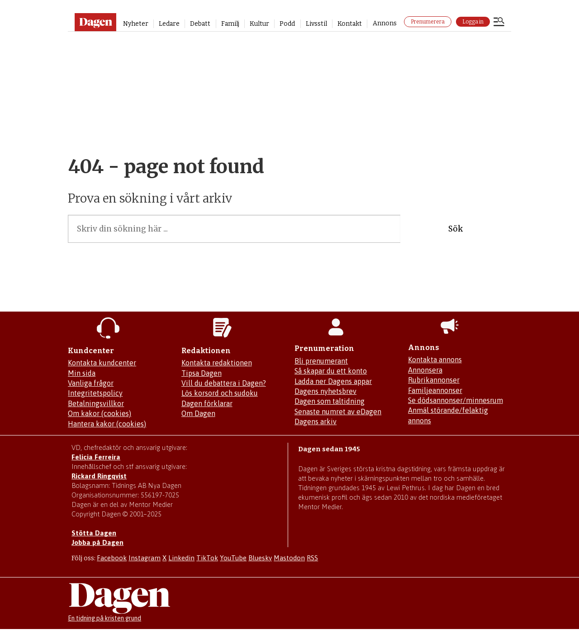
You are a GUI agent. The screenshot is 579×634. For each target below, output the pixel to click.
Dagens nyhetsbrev (325, 391)
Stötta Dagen (93, 533)
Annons (385, 23)
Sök (455, 229)
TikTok (207, 558)
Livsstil (316, 24)
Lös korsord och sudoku (219, 393)
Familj (230, 24)
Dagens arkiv (315, 421)
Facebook (112, 558)
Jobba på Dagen (97, 542)
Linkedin (181, 558)
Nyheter (135, 24)
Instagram (144, 558)
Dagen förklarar (207, 403)
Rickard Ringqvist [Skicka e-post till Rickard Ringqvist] (99, 476)
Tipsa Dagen (201, 373)
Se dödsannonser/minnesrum (455, 400)
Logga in (473, 22)
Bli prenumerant (321, 361)
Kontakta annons (435, 359)
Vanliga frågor (91, 383)
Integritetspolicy (95, 393)
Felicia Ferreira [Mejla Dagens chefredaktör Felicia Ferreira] (95, 457)
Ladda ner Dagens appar (333, 381)
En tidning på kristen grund (104, 618)
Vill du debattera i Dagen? (223, 383)
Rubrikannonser (434, 380)
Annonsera (425, 370)
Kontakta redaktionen (216, 363)
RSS (312, 558)
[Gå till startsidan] (95, 22)
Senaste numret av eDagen (337, 411)
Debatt (200, 24)
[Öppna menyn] (499, 22)
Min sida (81, 373)
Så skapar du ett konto (330, 371)
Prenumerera (428, 22)
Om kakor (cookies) (99, 413)
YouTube (233, 558)
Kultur (259, 24)
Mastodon (289, 558)
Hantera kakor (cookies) (107, 424)
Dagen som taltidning (329, 401)
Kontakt (349, 24)
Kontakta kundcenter (102, 363)
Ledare (169, 24)
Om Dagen (198, 413)
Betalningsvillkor (96, 403)
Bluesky (260, 558)
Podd (287, 24)
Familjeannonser (435, 390)
